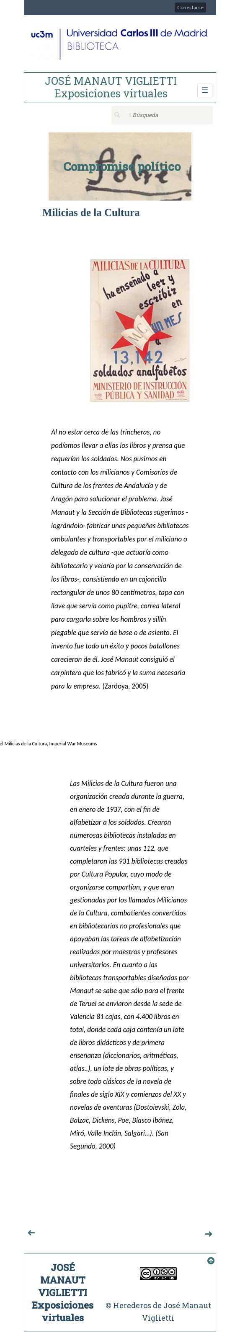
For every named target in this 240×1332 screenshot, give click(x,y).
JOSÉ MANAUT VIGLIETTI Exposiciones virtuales (111, 87)
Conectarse (190, 7)
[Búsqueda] (162, 115)
